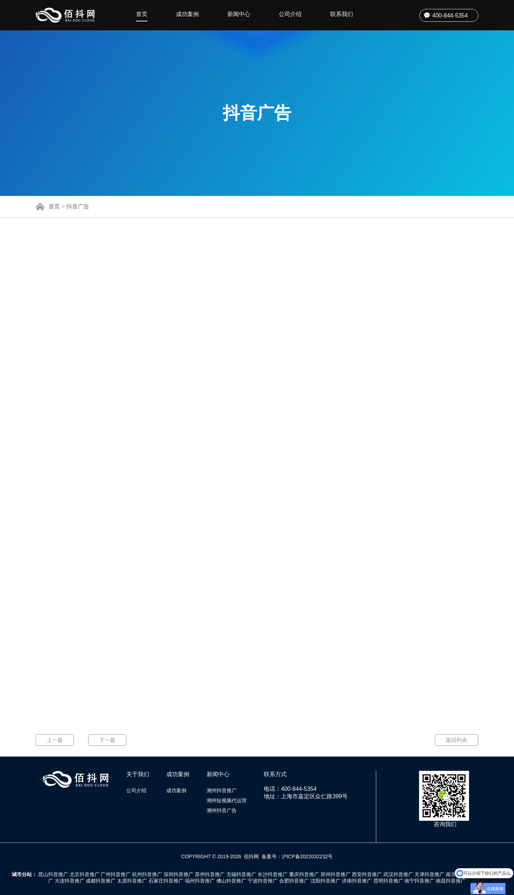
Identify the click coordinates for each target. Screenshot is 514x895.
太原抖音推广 (132, 881)
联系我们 (341, 14)
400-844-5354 (450, 15)
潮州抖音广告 (222, 810)
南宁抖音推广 (419, 881)
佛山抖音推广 (231, 881)
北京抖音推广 (85, 874)
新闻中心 (238, 14)
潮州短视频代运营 (227, 800)
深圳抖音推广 (178, 874)
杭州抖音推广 (147, 874)
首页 (141, 14)
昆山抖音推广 (53, 874)
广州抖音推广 (116, 874)
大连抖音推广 (70, 881)
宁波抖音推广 (263, 881)
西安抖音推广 (367, 874)
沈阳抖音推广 (326, 881)
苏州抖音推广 (210, 874)
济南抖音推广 (357, 881)
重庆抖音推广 (304, 874)
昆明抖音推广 (388, 881)
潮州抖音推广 (222, 790)
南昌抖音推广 (451, 881)
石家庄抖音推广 (165, 881)
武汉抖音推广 (398, 874)
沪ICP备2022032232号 (307, 856)
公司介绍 (290, 14)
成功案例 (187, 14)
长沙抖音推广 (273, 874)
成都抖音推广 (101, 881)
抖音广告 (77, 206)
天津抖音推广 (429, 874)
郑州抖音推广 (336, 874)
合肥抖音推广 (294, 881)
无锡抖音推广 (241, 874)
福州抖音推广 (200, 881)
